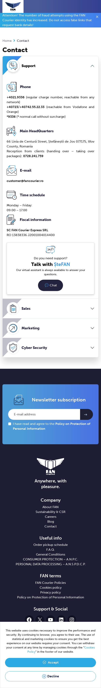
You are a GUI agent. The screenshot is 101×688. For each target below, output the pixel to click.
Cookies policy (51, 587)
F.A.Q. (50, 549)
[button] (88, 6)
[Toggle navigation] (95, 7)
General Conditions (50, 554)
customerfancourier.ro (25, 181)
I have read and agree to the (51, 426)
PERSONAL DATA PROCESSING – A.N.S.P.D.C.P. (51, 564)
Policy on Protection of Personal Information (50, 597)
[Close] (97, 17)
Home (7, 41)
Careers (50, 517)
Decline (53, 676)
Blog (50, 521)
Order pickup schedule (50, 545)
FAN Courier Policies (50, 583)
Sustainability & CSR (50, 512)
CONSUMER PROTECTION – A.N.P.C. (50, 559)
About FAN (50, 507)
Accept (53, 662)
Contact (50, 526)
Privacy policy (50, 592)
